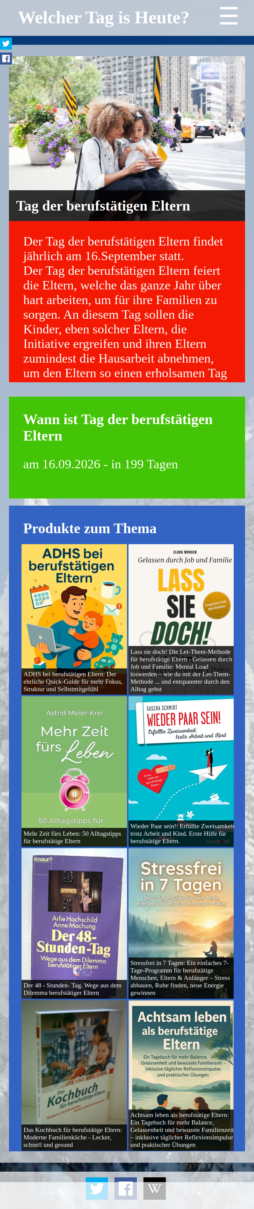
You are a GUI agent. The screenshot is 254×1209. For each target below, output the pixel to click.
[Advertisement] (127, 1195)
